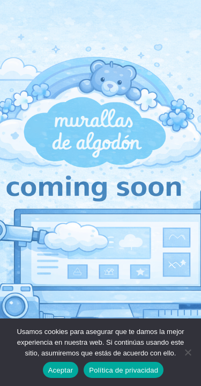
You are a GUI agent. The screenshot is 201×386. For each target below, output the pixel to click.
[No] (187, 352)
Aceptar (60, 370)
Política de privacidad (123, 370)
